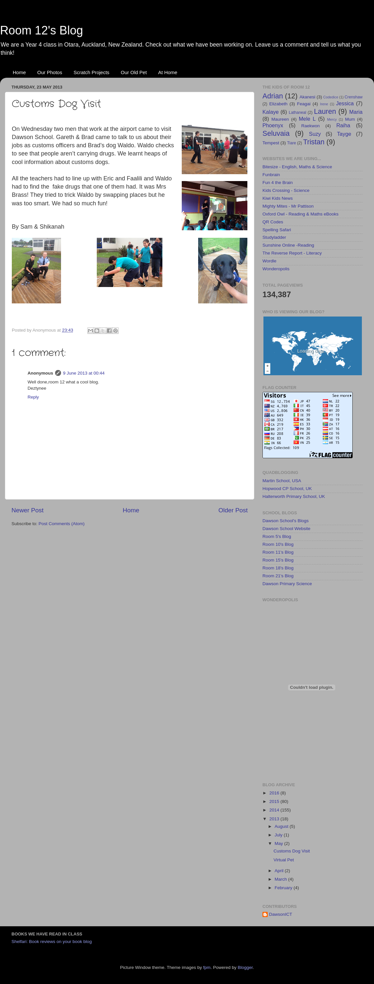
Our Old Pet (134, 72)
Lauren (325, 111)
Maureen (280, 119)
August (282, 826)
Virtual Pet (284, 859)
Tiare (291, 143)
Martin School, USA (281, 480)
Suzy (315, 134)
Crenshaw (353, 97)
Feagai (303, 103)
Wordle (269, 260)
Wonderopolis (275, 268)
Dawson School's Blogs (285, 520)
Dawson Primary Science (287, 583)
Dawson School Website (286, 528)
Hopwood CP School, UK (287, 488)
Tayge (344, 134)
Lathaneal (297, 112)
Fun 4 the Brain (277, 182)
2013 (274, 818)
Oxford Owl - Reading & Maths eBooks (300, 214)
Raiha (343, 125)
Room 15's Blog (278, 560)
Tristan (313, 142)
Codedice (330, 97)
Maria (356, 112)
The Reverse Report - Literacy (292, 253)
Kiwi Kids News (277, 198)
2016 (274, 792)
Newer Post (27, 510)
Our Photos (49, 72)
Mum (350, 119)
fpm (207, 967)
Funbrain (271, 174)
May (279, 843)
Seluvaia (276, 133)
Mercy (332, 119)
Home (19, 72)
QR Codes (272, 221)
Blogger (245, 967)
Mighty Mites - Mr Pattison (288, 206)
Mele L (307, 119)
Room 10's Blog (278, 544)
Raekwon (310, 125)
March (281, 879)
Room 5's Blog (276, 536)
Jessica (345, 103)
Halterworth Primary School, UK (293, 496)
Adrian (272, 96)
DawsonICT (280, 914)
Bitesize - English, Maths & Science (297, 166)
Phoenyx (272, 125)
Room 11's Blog (278, 552)
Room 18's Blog (278, 567)
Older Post (233, 510)
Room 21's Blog (278, 575)
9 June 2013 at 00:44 (84, 373)
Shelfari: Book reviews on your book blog (51, 941)
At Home (167, 72)
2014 (274, 810)
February (284, 887)
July (279, 834)
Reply (33, 397)
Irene (324, 104)
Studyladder (274, 237)
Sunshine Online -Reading (288, 245)
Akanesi (307, 96)
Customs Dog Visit (292, 851)
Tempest (270, 142)
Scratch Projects (91, 72)
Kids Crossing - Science (285, 190)
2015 (274, 801)
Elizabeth (278, 103)
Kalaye (270, 112)
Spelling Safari (276, 229)
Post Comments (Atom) (62, 523)
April (280, 870)
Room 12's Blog (41, 30)
